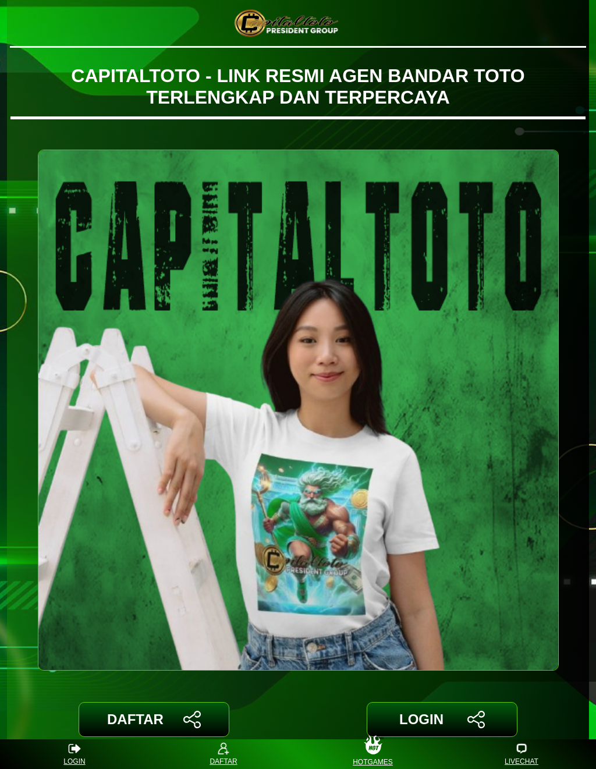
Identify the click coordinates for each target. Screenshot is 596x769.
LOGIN (442, 719)
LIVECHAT (521, 754)
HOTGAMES (373, 754)
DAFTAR (154, 719)
